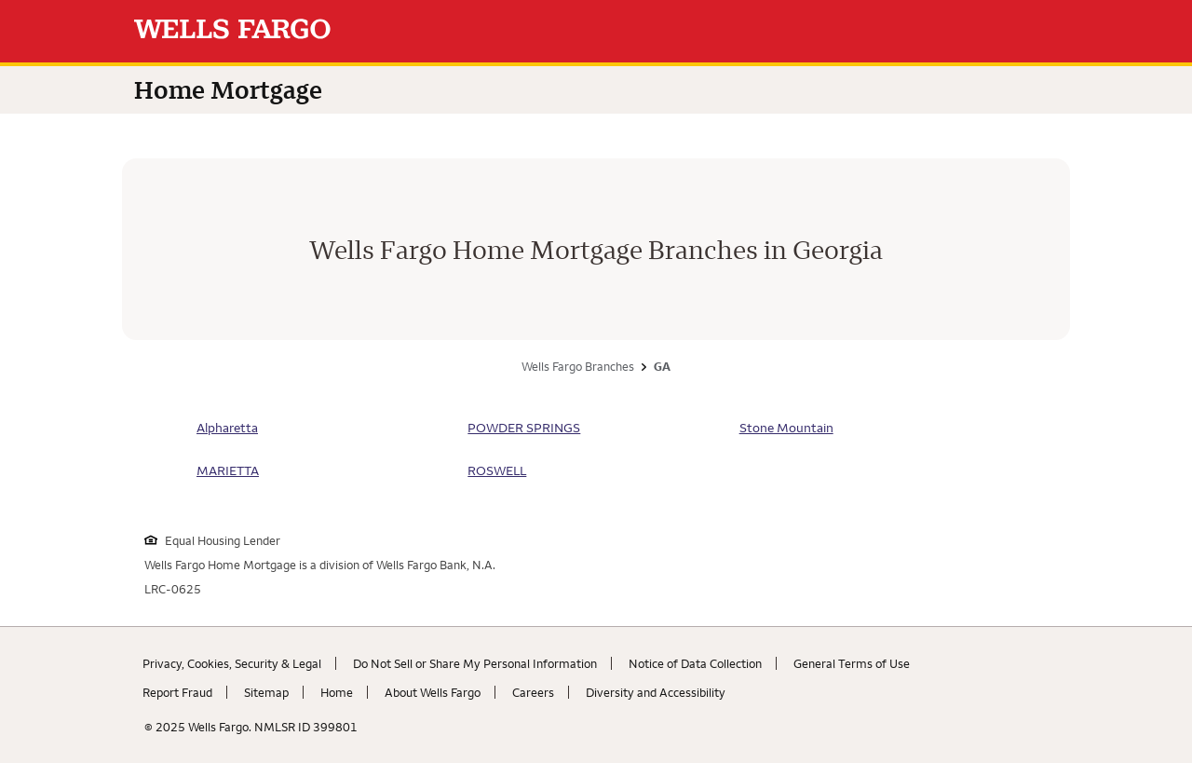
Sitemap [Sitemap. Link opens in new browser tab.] (266, 692)
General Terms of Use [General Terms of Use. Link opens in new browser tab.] (851, 663)
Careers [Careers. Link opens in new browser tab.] (533, 692)
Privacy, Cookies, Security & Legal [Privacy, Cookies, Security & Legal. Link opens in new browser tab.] (231, 663)
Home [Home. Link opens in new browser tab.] (336, 692)
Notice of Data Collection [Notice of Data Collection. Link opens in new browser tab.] (695, 663)
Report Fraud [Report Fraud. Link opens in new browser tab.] (177, 692)
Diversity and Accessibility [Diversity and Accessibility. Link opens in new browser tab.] (655, 692)
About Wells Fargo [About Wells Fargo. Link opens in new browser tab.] (433, 692)
